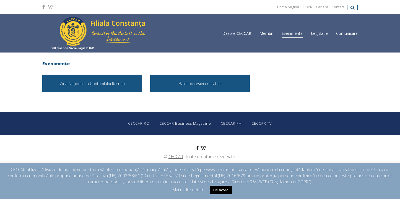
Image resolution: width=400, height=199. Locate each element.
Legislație (319, 33)
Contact (338, 6)
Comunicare (347, 33)
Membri (266, 33)
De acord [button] (220, 189)
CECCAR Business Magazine (185, 123)
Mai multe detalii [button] (188, 189)
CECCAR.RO (139, 123)
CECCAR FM (231, 123)
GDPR (307, 6)
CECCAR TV (261, 123)
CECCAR (175, 156)
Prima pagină (288, 6)
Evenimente (292, 33)
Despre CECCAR (236, 33)
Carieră (322, 6)
